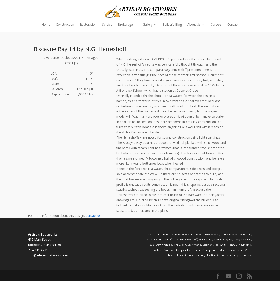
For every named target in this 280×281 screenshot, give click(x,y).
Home (46, 25)
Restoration (88, 25)
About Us (194, 25)
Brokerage (125, 25)
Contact (232, 25)
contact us (93, 215)
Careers (216, 25)
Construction (65, 25)
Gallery (147, 25)
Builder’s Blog (172, 25)
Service (107, 25)
